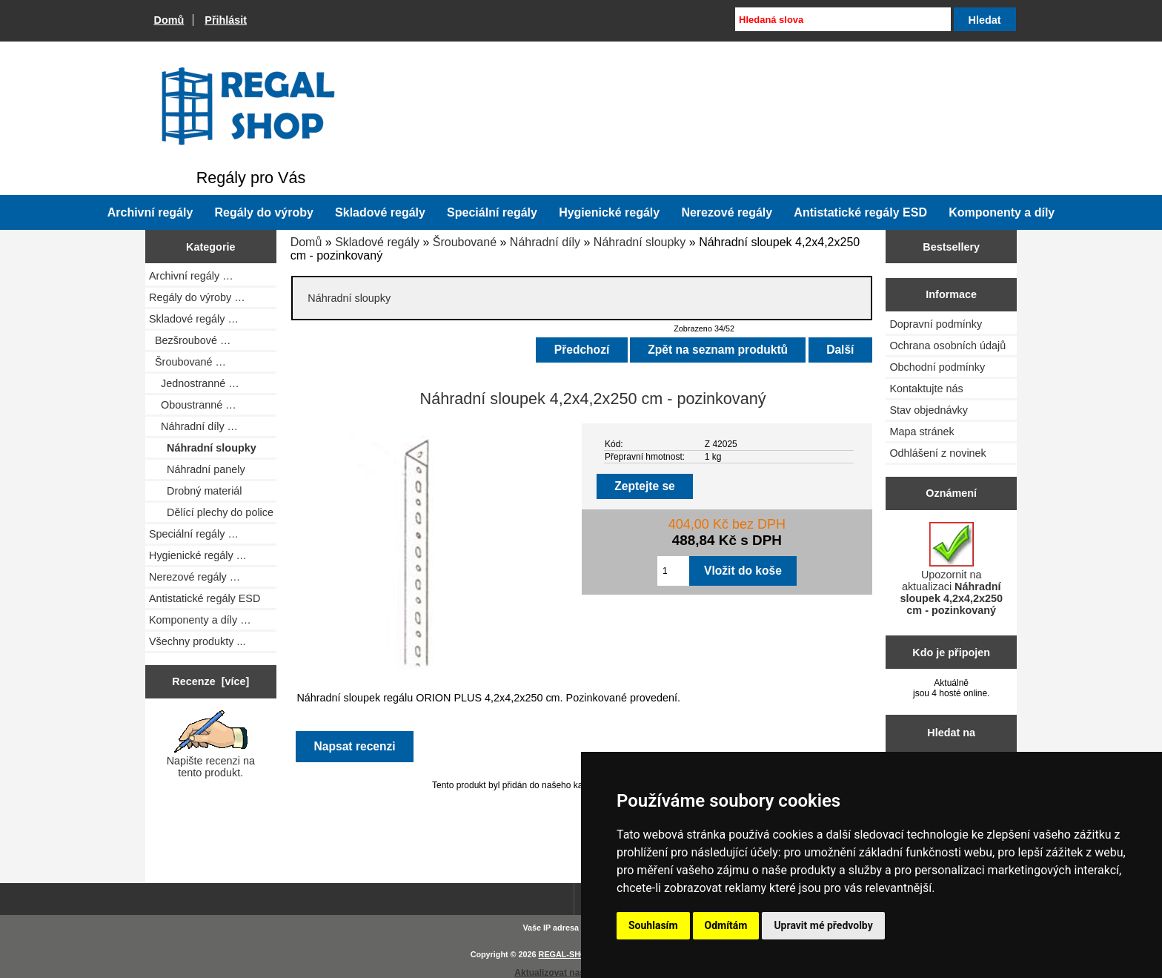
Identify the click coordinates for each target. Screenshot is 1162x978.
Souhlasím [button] (653, 925)
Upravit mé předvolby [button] (823, 925)
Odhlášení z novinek (937, 453)
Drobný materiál (195, 491)
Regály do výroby (264, 212)
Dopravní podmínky (935, 324)
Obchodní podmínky (937, 367)
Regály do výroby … (197, 297)
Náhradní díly (545, 242)
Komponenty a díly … (200, 620)
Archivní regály (150, 212)
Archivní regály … (191, 276)
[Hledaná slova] (842, 19)
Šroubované (465, 242)
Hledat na (951, 733)
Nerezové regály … (194, 577)
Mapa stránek (921, 431)
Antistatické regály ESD (860, 212)
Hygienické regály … (198, 555)
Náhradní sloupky (640, 242)
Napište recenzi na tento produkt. (211, 744)
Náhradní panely (197, 469)
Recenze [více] (210, 681)
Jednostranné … (194, 383)
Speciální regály (492, 212)
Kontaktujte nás (926, 388)
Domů (169, 20)
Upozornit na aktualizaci (951, 569)
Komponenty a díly (1002, 212)
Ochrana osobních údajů (947, 345)
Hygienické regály (609, 212)
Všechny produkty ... (197, 641)
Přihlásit (226, 20)
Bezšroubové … (189, 340)
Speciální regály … (194, 534)
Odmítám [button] (726, 925)
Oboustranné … (192, 405)
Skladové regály (377, 242)
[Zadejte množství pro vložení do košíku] (673, 571)
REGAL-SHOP (565, 954)
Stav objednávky (928, 410)
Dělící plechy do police (211, 512)
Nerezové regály (726, 212)
